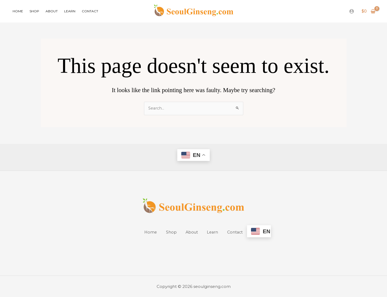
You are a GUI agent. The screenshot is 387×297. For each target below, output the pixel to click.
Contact (90, 11)
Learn (69, 11)
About (52, 11)
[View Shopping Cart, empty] (368, 11)
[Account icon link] (351, 11)
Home (18, 11)
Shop (34, 11)
